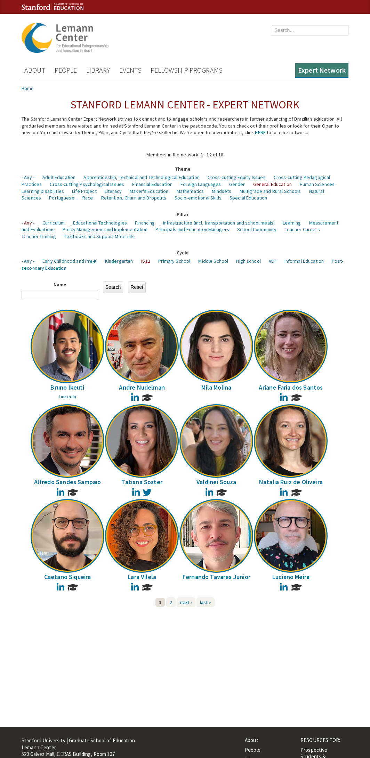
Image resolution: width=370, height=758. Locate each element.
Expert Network (322, 70)
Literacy (113, 191)
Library (98, 70)
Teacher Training (39, 236)
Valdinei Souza (216, 482)
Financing (145, 223)
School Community (256, 229)
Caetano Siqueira (67, 577)
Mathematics (190, 191)
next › (186, 602)
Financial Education (152, 184)
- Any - (28, 177)
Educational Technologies (100, 223)
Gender (237, 184)
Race (87, 198)
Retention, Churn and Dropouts (134, 198)
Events (130, 70)
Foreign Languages (200, 184)
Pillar (182, 214)
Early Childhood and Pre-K (69, 261)
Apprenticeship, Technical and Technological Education (141, 177)
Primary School (174, 261)
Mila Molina (216, 387)
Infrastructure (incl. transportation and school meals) (219, 223)
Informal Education (304, 261)
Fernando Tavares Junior (216, 577)
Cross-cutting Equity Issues (237, 177)
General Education (272, 184)
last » (205, 602)
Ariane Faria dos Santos (291, 387)
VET (272, 261)
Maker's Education (149, 191)
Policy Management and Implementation (105, 229)
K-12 (146, 261)
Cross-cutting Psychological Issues (87, 184)
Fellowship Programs (187, 70)
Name (60, 285)
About (35, 70)
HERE (260, 132)
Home (28, 88)
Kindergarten (119, 261)
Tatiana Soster (141, 482)
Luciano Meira (290, 577)
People (66, 70)
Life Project (84, 191)
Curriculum (53, 223)
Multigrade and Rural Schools (270, 191)
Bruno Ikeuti (67, 387)
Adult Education (58, 177)
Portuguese (61, 198)
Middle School (213, 261)
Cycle (182, 253)
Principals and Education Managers (192, 229)
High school (248, 261)
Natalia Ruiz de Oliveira (291, 482)
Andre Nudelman (142, 387)
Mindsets (221, 191)
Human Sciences (317, 184)
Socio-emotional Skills (198, 198)
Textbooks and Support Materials (99, 236)
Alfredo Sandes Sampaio (67, 482)
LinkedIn (67, 396)
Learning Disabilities (43, 191)
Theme (182, 169)
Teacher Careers (302, 229)
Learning (292, 223)
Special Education (248, 198)
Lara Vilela (142, 577)
